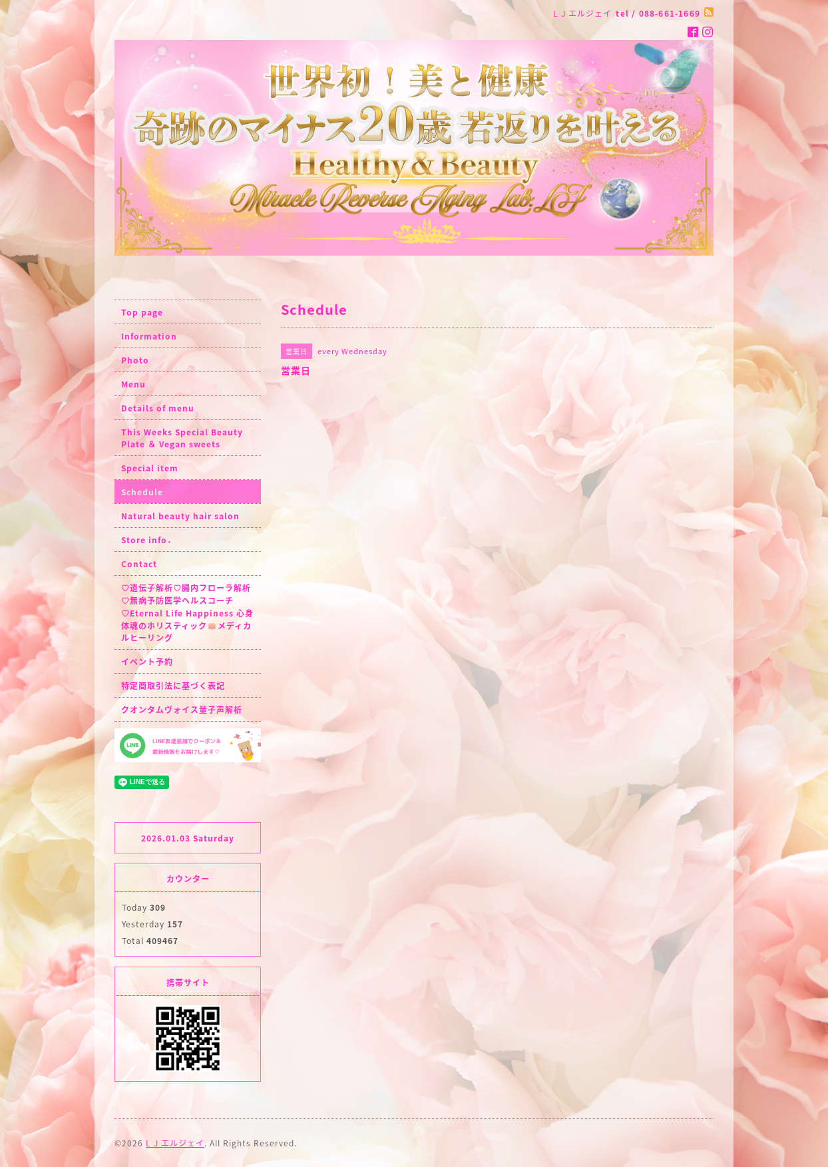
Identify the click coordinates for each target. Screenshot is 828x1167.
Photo (135, 360)
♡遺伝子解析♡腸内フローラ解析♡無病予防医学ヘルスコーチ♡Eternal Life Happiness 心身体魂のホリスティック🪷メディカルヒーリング (187, 613)
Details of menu (157, 408)
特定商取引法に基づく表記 (173, 686)
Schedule (142, 492)
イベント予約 (147, 662)
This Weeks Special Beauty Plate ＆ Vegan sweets (182, 438)
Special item (149, 468)
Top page (142, 312)
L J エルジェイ (175, 1143)
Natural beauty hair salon (180, 516)
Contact (139, 564)
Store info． (148, 540)
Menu (133, 384)
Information (149, 336)
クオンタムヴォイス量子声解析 (181, 710)
